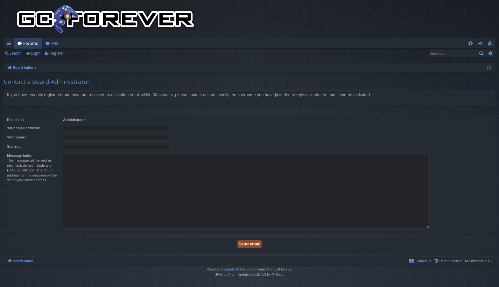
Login (35, 53)
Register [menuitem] (491, 44)
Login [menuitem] (481, 44)
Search (16, 53)
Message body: (19, 155)
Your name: (16, 137)
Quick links (10, 44)
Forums (30, 43)
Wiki (55, 43)
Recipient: (15, 120)
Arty (231, 274)
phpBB (231, 269)
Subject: (14, 146)
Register (57, 53)
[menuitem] (470, 43)
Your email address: (23, 128)
